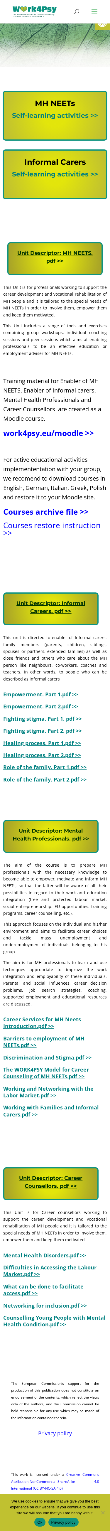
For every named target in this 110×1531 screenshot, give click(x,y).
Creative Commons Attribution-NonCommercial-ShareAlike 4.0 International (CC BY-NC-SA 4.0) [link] (55, 1481)
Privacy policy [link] (55, 1433)
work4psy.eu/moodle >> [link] (48, 433)
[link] (35, 11)
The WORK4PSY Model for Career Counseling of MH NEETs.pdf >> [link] (46, 1073)
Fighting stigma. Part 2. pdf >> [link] (42, 730)
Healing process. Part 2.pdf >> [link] (42, 755)
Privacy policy (63, 1522)
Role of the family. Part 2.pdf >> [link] (45, 779)
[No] (103, 1512)
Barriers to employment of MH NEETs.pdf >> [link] (43, 1042)
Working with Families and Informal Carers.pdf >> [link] (51, 1111)
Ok (39, 1522)
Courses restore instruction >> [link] (52, 529)
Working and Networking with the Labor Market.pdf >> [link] (48, 1092)
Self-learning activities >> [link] (55, 115)
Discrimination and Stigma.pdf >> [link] (47, 1057)
